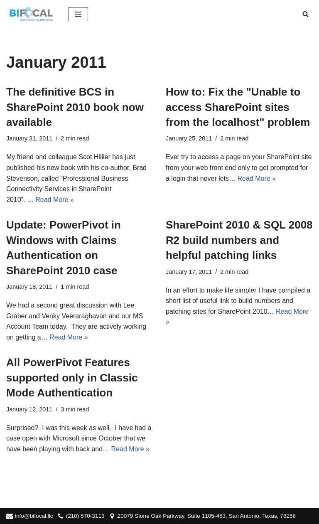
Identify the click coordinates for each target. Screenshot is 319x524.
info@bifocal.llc (34, 516)
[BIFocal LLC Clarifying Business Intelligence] (31, 14)
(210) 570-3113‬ (85, 516)
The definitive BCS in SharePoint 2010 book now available (75, 107)
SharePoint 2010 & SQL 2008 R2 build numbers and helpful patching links (239, 240)
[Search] (305, 14)
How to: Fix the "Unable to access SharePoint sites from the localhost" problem (238, 107)
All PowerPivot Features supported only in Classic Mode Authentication (71, 377)
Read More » (54, 199)
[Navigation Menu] (78, 14)
